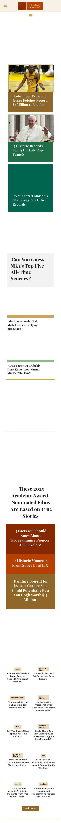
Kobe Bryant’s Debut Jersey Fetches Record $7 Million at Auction (30, 100)
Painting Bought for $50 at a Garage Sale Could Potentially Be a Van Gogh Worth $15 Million (30, 570)
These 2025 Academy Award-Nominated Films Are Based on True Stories (31, 483)
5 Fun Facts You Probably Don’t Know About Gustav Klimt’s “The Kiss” (23, 369)
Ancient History (42, 707)
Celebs (18, 764)
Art (43, 735)
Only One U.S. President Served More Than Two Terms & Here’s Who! (43, 686)
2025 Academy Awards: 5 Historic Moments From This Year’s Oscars (17, 773)
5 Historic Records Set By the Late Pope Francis (29, 150)
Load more (30, 788)
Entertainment (17, 678)
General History (42, 649)
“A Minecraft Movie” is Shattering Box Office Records (30, 200)
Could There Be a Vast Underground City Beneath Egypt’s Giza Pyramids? (43, 715)
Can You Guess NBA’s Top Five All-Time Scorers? (28, 269)
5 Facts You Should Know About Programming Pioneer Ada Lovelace (30, 518)
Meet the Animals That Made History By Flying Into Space (22, 325)
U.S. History (42, 678)
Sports (17, 649)
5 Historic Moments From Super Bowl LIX (30, 543)
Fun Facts (43, 764)
